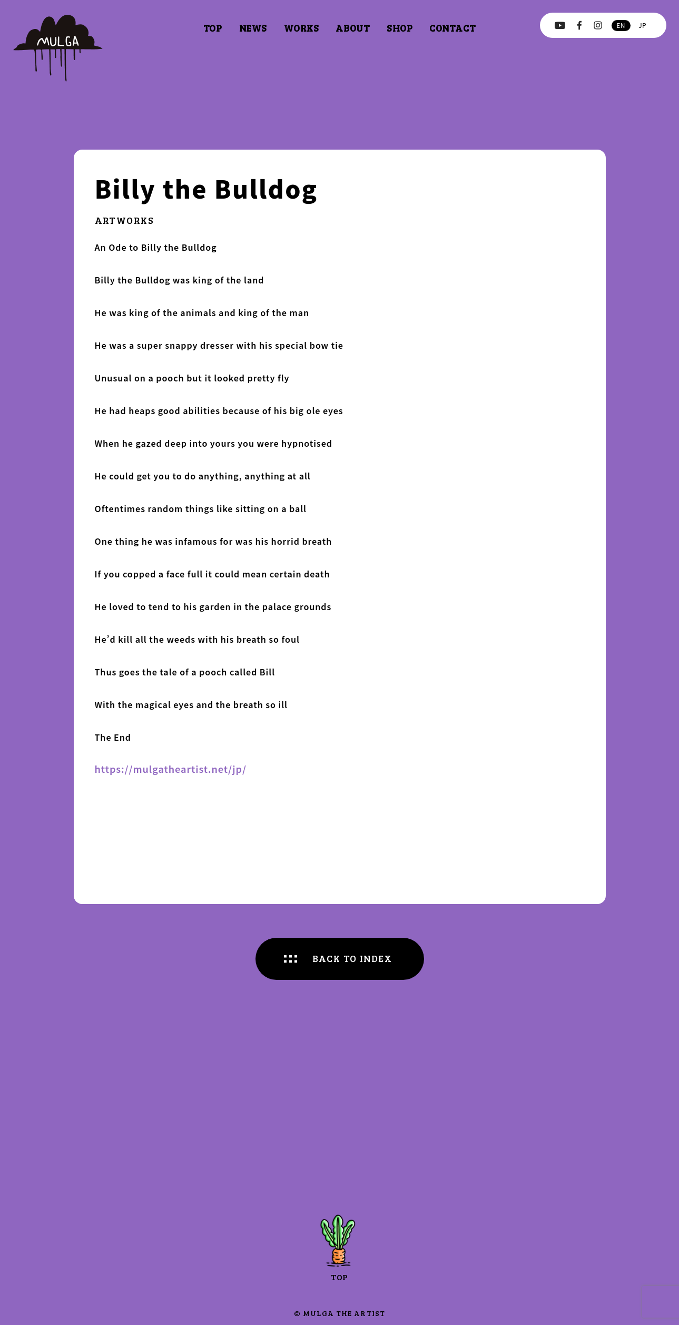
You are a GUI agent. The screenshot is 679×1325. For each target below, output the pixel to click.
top (212, 28)
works (301, 28)
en (620, 25)
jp (642, 25)
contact (452, 28)
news (253, 28)
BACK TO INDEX (352, 958)
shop (399, 28)
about (353, 28)
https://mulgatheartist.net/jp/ (171, 769)
